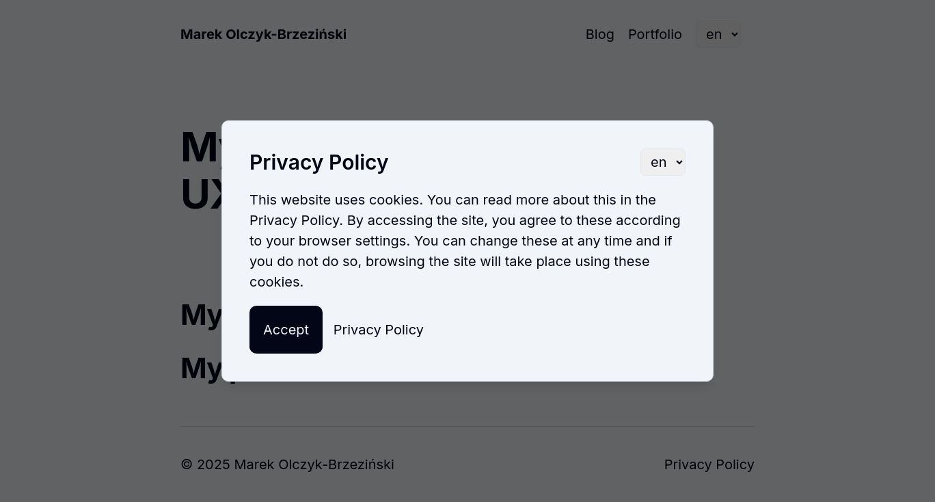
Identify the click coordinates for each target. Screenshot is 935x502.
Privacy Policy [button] (379, 329)
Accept (286, 329)
